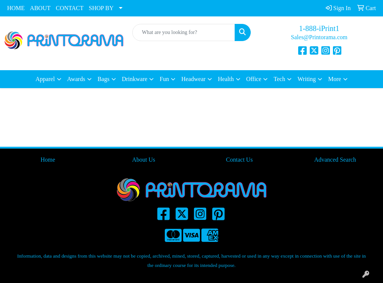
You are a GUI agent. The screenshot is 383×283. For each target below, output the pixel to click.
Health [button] (226, 79)
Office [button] (254, 79)
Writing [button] (306, 79)
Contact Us (239, 159)
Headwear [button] (193, 79)
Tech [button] (279, 79)
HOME (16, 8)
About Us (143, 159)
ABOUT (40, 8)
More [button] (334, 79)
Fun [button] (164, 79)
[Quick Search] (183, 32)
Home (48, 159)
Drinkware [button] (134, 79)
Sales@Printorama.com (319, 37)
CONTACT (69, 8)
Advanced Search (335, 159)
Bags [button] (103, 79)
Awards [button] (76, 79)
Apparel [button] (45, 79)
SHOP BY (101, 8)
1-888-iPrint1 (319, 28)
